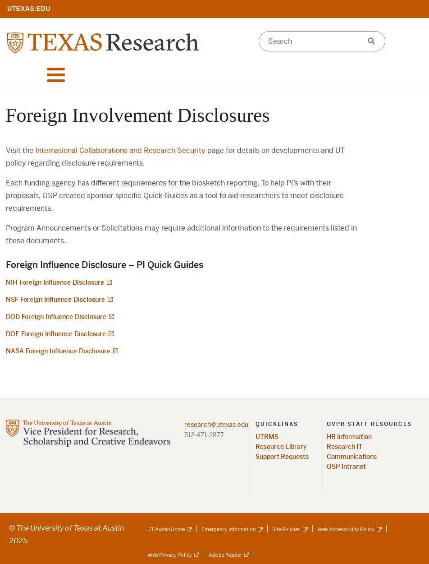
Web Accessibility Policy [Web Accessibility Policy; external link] (345, 529)
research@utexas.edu (216, 425)
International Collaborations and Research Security (120, 150)
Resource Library (281, 447)
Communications (352, 457)
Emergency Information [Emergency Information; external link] (228, 529)
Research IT (344, 447)
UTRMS (267, 437)
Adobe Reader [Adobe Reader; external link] (225, 555)
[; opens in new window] (28, 8)
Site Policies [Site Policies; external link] (286, 529)
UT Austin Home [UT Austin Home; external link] (166, 529)
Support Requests (282, 457)
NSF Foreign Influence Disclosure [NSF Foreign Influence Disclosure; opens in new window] (55, 300)
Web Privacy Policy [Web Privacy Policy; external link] (169, 555)
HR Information (349, 437)
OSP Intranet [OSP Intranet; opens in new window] (346, 467)
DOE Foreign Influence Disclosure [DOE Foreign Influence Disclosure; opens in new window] (56, 334)
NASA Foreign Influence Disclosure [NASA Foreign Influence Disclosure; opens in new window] (58, 351)
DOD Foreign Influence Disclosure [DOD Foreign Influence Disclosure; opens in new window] (56, 317)
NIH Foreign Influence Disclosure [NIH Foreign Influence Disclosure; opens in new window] (55, 282)
